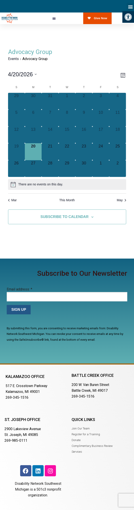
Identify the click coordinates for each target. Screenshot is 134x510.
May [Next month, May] (121, 200)
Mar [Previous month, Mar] (12, 200)
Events (13, 59)
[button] (128, 17)
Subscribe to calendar (64, 217)
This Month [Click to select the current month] (67, 200)
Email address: (19, 289)
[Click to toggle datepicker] (22, 74)
